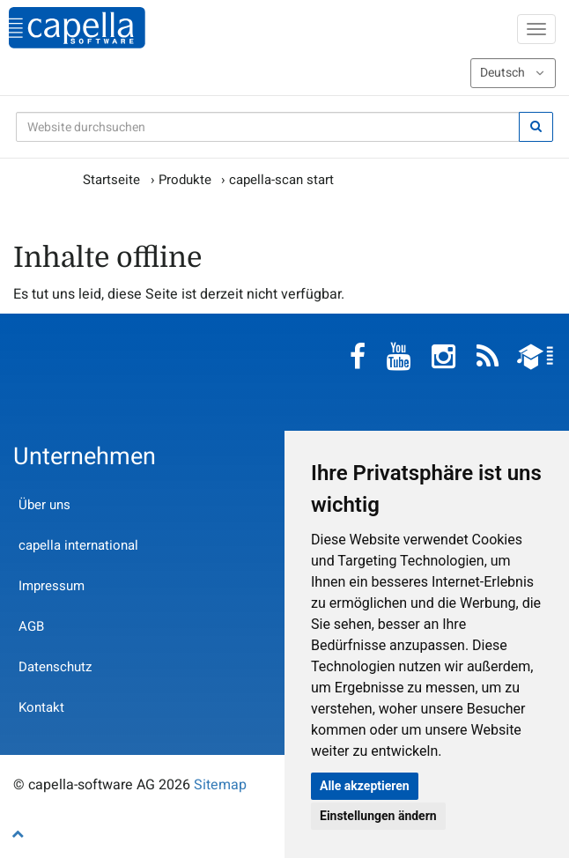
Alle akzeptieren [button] (365, 786)
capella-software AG (77, 27)
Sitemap (220, 784)
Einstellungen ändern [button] (378, 816)
